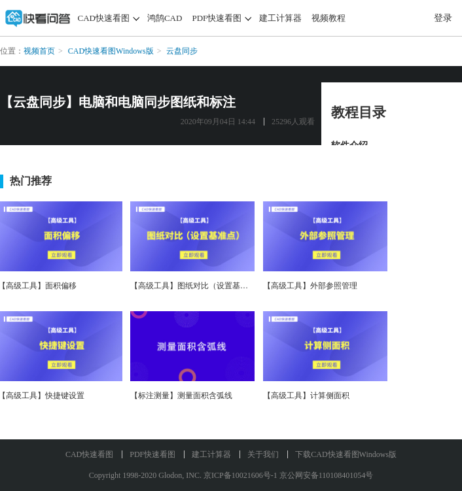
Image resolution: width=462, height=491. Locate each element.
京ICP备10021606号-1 (240, 475)
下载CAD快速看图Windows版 (346, 454)
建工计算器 (280, 18)
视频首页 (39, 51)
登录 (443, 18)
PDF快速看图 (216, 18)
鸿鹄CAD (164, 18)
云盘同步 (182, 51)
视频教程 (328, 18)
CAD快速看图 (104, 18)
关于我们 (263, 454)
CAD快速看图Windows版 (111, 51)
